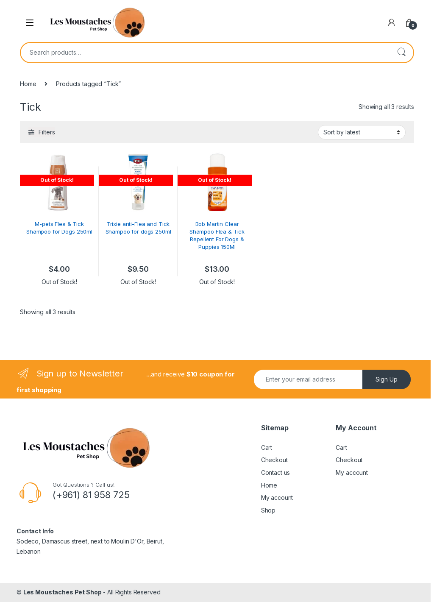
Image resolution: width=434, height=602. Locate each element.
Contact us (275, 472)
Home (28, 83)
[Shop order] (362, 132)
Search (401, 52)
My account (277, 497)
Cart (266, 447)
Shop (268, 510)
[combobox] (205, 52)
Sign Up (387, 379)
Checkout (274, 459)
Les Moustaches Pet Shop (62, 592)
